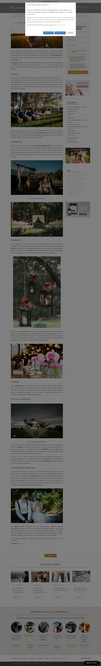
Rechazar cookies (60, 32)
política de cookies (61, 25)
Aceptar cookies (48, 32)
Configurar (70, 32)
